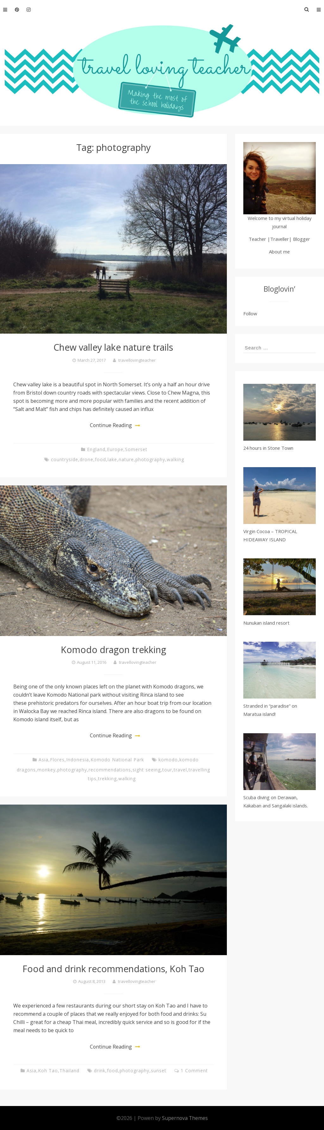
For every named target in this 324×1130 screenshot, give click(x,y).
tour (167, 769)
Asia (43, 759)
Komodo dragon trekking (113, 649)
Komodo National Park (117, 759)
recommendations (110, 769)
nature (126, 459)
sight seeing (147, 769)
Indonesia (77, 759)
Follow (250, 313)
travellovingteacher (137, 360)
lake (112, 459)
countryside (64, 459)
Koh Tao (48, 1070)
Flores (57, 759)
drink (99, 1070)
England (96, 449)
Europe (115, 449)
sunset (158, 1070)
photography (150, 459)
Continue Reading (111, 425)
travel (180, 769)
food (100, 459)
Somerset (136, 449)
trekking (107, 778)
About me (279, 251)
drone (86, 459)
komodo (168, 759)
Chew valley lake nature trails (113, 347)
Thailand (69, 1070)
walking (175, 459)
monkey (46, 769)
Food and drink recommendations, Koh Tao (113, 968)
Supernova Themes (185, 1117)
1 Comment (194, 1070)
